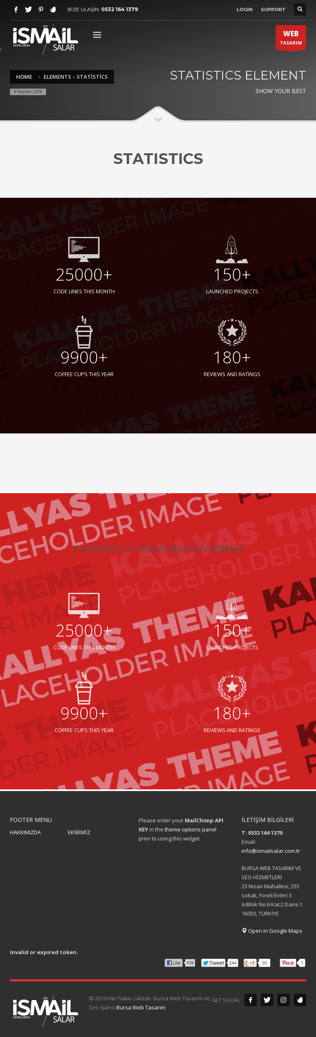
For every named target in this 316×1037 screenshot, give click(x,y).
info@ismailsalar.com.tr (271, 850)
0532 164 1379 (119, 9)
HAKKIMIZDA (25, 832)
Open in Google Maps (272, 930)
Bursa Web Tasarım (140, 1007)
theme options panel (190, 829)
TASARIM (291, 39)
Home (24, 76)
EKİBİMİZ (79, 832)
